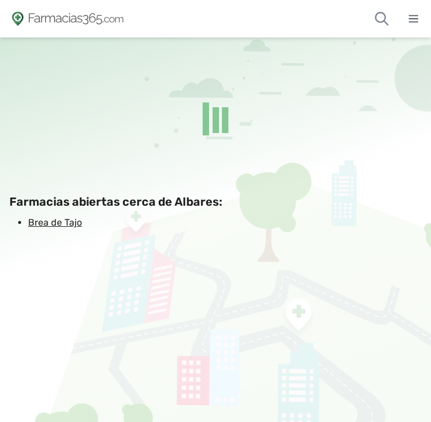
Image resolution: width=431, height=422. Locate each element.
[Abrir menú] (413, 19)
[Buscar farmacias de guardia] (382, 19)
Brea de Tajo (55, 222)
